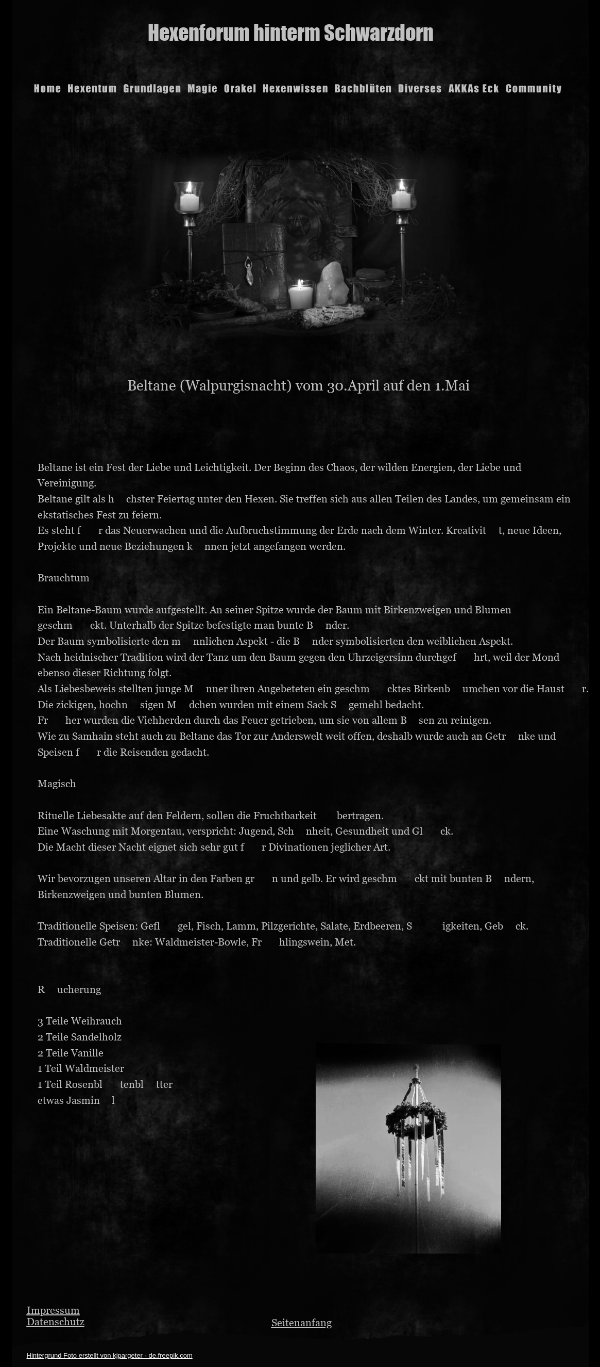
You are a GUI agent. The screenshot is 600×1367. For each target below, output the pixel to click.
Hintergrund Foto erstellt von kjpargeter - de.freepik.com (110, 1355)
